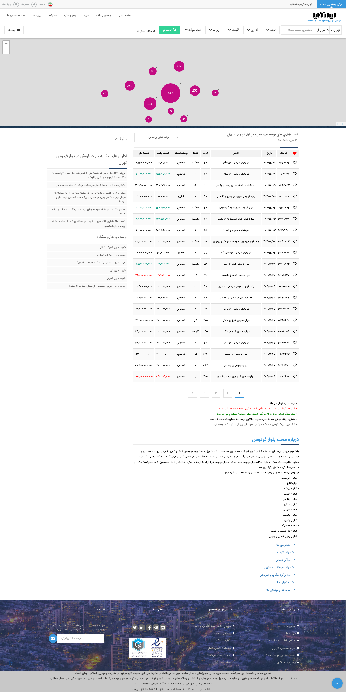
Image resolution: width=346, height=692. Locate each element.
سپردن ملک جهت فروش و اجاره (212, 626)
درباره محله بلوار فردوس (275, 440)
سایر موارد (192, 30)
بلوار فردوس (321, 30)
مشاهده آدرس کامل (219, 648)
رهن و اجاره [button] (70, 15)
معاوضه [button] (53, 15)
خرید (271, 30)
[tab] (331, 4)
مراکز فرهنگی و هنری (279, 567)
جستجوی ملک (222, 633)
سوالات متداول (222, 662)
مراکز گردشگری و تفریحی (277, 575)
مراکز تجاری (285, 552)
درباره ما (291, 633)
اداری (252, 30)
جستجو (169, 30)
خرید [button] (86, 15)
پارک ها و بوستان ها (280, 590)
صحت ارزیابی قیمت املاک (280, 655)
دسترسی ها (285, 545)
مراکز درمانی (285, 560)
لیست (14, 30)
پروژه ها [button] (37, 15)
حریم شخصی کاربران (283, 648)
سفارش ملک (223, 640)
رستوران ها (286, 582)
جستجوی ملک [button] (103, 15)
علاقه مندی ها (16, 15)
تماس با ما (289, 626)
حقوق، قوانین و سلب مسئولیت (277, 640)
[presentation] (301, 4)
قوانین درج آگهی (286, 662)
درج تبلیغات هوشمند (219, 655)
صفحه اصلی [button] (125, 15)
